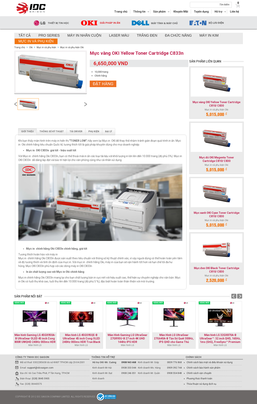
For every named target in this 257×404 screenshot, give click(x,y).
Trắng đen (147, 35)
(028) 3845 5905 (40, 378)
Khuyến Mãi (180, 11)
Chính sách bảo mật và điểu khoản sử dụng (209, 362)
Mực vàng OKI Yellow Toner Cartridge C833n (136, 53)
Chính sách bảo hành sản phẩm (203, 367)
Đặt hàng (103, 84)
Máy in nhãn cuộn (84, 35)
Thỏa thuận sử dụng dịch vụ (201, 384)
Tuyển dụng (201, 11)
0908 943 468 (128, 362)
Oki (31, 47)
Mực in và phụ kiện (36, 41)
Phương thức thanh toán (199, 378)
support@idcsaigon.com (40, 367)
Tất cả (25, 35)
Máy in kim (209, 35)
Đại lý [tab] (108, 131)
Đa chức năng (178, 35)
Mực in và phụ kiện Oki (72, 47)
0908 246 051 (128, 373)
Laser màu (119, 35)
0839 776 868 (174, 362)
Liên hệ (234, 11)
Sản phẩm (159, 11)
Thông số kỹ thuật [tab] (52, 131)
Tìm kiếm (224, 4)
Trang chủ (120, 11)
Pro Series (49, 35)
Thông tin (139, 11)
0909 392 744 (174, 367)
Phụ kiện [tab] (93, 131)
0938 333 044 (128, 367)
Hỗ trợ (218, 11)
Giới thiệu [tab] (27, 131)
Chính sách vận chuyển (199, 373)
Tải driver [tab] (76, 131)
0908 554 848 (174, 373)
